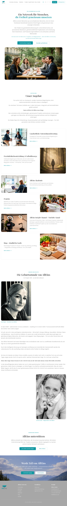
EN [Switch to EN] (45, 2)
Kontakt (38, 2)
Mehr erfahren (33, 141)
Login (54, 2)
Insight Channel (31, 2)
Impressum (37, 487)
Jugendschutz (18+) (39, 491)
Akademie (21, 2)
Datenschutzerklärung (39, 489)
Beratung (16, 2)
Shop (36, 2)
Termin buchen (40, 472)
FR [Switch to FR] (50, 2)
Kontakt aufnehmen (41, 43)
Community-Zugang (25, 43)
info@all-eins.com (55, 494)
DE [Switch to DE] (43, 2)
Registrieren (62, 2)
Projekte (26, 2)
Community (11, 2)
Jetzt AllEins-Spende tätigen (28, 448)
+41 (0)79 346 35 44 (55, 492)
